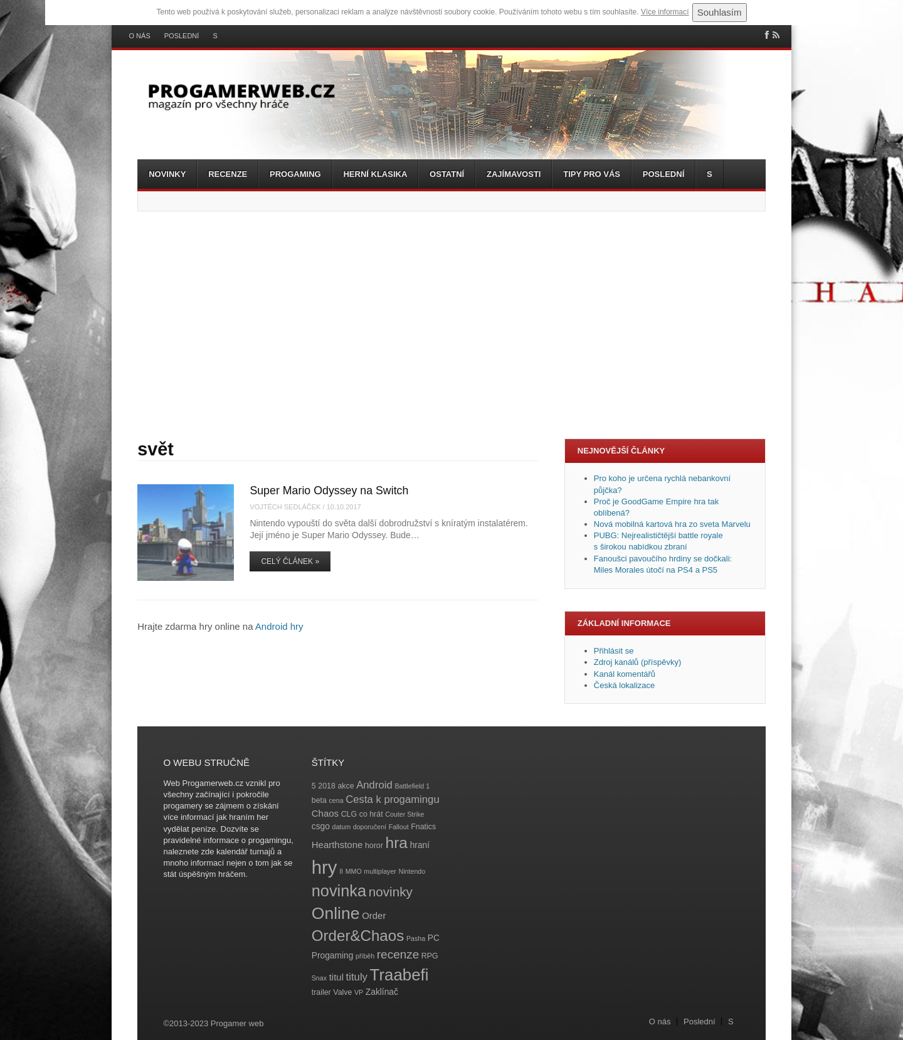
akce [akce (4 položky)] (345, 786)
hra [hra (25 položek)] (396, 842)
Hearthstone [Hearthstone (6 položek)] (337, 844)
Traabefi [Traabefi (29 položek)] (399, 975)
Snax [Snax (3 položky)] (319, 978)
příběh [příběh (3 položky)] (365, 956)
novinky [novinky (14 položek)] (391, 891)
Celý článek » (290, 561)
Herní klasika (375, 174)
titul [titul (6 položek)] (336, 977)
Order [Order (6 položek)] (374, 915)
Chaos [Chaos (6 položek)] (325, 813)
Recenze (227, 174)
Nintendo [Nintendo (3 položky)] (412, 871)
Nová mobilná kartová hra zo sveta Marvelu (672, 524)
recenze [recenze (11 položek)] (398, 954)
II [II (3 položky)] (341, 871)
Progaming (295, 174)
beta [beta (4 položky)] (319, 800)
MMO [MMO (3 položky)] (354, 871)
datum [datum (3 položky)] (341, 826)
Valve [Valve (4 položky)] (342, 992)
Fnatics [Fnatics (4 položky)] (423, 826)
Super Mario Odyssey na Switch (329, 490)
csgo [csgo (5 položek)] (321, 826)
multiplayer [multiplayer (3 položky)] (380, 871)
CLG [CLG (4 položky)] (349, 814)
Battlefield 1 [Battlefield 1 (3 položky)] (412, 786)
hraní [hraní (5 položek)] (420, 845)
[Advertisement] (451, 325)
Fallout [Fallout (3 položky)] (399, 826)
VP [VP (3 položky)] (358, 992)
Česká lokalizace (624, 685)
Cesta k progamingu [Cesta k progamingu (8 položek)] (392, 799)
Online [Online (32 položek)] (336, 913)
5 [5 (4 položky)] (314, 786)
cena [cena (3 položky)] (336, 800)
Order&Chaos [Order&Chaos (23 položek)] (358, 935)
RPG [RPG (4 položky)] (429, 956)
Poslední (181, 36)
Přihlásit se (614, 650)
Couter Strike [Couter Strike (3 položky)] (404, 814)
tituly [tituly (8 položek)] (356, 977)
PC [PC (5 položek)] (434, 938)
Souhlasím (719, 12)
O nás (139, 36)
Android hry (279, 626)
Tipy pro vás (591, 174)
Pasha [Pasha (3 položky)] (415, 938)
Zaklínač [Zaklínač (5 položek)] (382, 992)
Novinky (167, 174)
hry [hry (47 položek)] (324, 867)
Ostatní (447, 174)
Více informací (665, 12)
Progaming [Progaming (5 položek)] (333, 955)
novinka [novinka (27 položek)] (339, 890)
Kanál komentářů (624, 674)
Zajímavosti (514, 174)
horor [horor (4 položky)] (374, 845)
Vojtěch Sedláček (285, 507)
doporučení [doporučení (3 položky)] (369, 826)
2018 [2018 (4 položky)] (326, 786)
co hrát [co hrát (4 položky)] (371, 814)
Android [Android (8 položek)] (374, 785)
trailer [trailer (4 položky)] (321, 992)
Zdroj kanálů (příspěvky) (637, 662)
